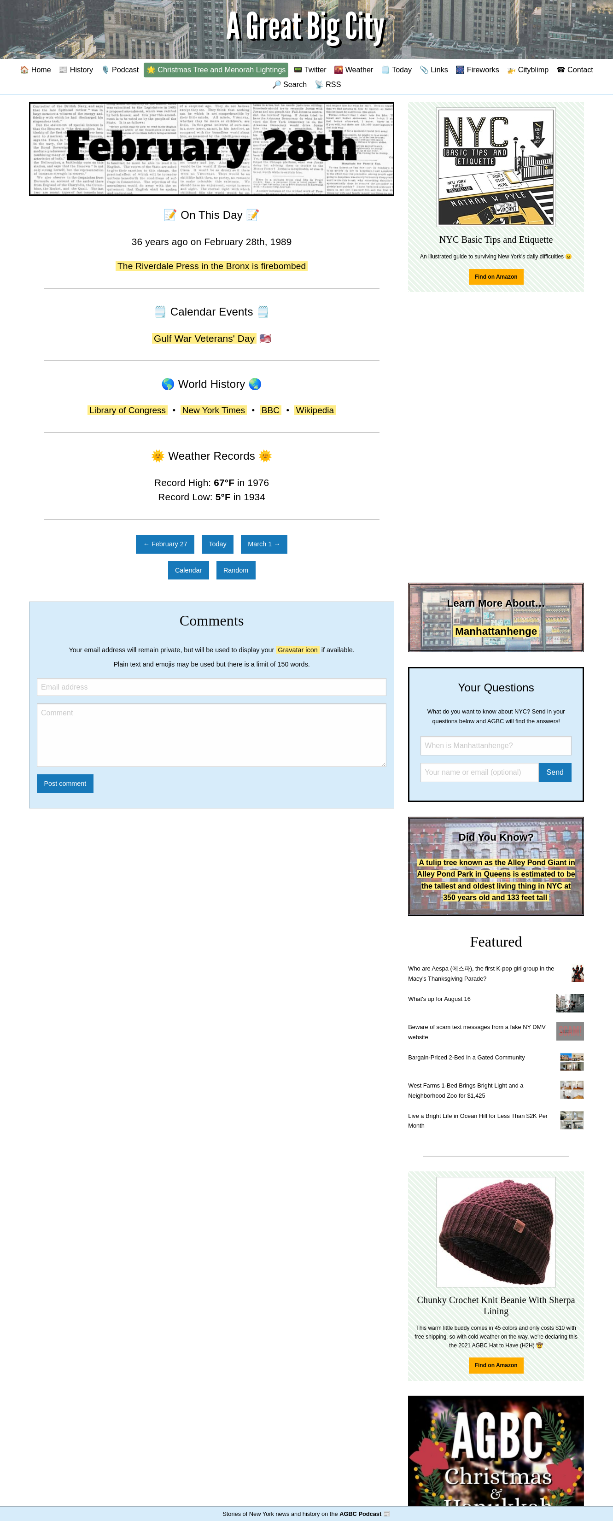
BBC (271, 410)
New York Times (213, 410)
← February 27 (165, 544)
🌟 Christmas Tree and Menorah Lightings (216, 69)
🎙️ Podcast (120, 69)
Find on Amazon (496, 277)
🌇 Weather (353, 69)
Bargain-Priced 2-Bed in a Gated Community (466, 1057)
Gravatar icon (297, 650)
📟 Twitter (310, 69)
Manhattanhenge (496, 631)
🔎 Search (289, 84)
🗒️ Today (396, 69)
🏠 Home (35, 69)
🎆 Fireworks (477, 69)
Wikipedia (315, 410)
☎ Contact (574, 69)
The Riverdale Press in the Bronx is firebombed (211, 266)
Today (217, 544)
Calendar (188, 570)
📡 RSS (328, 84)
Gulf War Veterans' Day (204, 338)
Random (235, 570)
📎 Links (434, 69)
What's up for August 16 (439, 998)
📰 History (75, 69)
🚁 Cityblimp (528, 69)
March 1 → (264, 544)
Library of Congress (127, 410)
